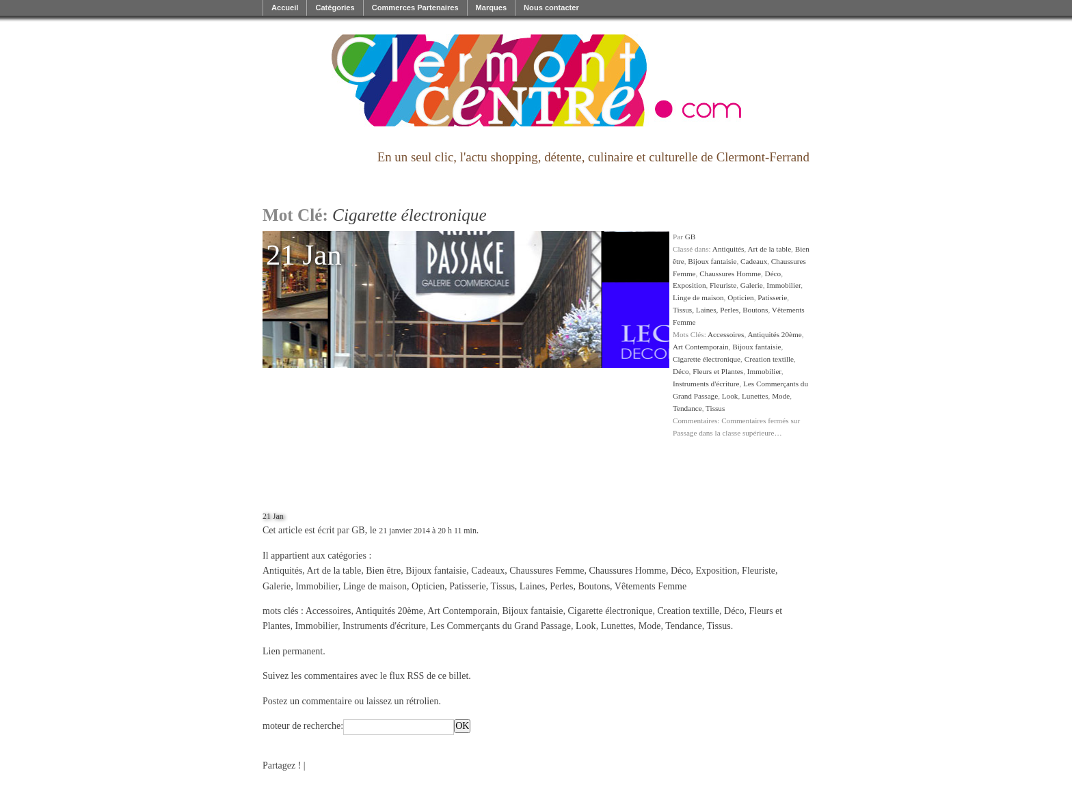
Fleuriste (723, 285)
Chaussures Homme (730, 273)
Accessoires (726, 334)
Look (730, 396)
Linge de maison (698, 297)
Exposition (689, 285)
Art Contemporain (701, 347)
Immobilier (783, 285)
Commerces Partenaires (415, 7)
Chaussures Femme (546, 570)
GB (690, 236)
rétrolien (422, 701)
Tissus (715, 408)
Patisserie (772, 297)
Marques (491, 7)
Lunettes (755, 396)
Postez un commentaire (307, 701)
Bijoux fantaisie (712, 261)
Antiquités (728, 249)
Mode (781, 396)
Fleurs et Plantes (718, 371)
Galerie (751, 285)
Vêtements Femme (650, 586)
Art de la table (769, 249)
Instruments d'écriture (706, 383)
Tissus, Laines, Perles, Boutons (720, 310)
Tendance (687, 408)
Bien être (383, 570)
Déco (773, 273)
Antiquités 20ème (774, 334)
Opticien (740, 297)
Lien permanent (293, 651)
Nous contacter (551, 7)
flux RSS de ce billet (428, 676)
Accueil (284, 7)
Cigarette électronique (706, 359)
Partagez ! (282, 765)
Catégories (334, 7)
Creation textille (769, 359)
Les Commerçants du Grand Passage (501, 626)
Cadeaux (753, 261)
